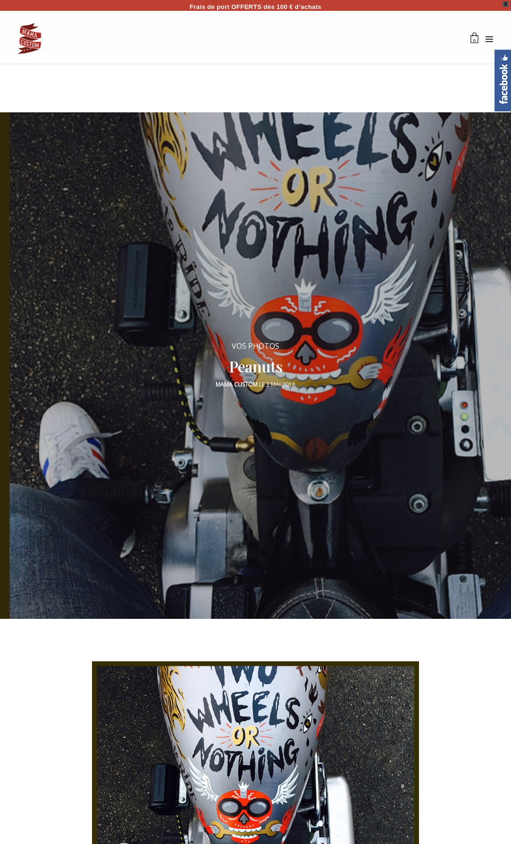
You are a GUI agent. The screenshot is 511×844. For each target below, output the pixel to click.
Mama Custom (237, 380)
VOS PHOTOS (255, 341)
